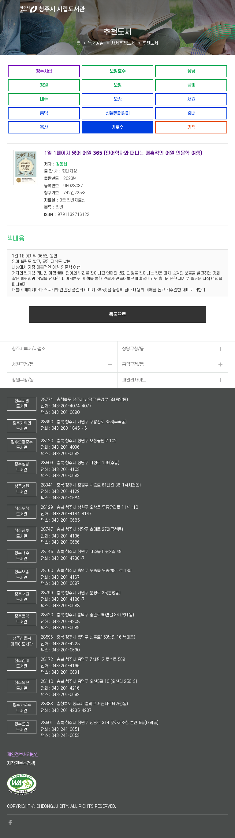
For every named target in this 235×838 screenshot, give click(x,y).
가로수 (117, 127)
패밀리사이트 (134, 380)
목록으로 (117, 314)
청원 (44, 85)
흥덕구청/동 (133, 364)
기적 (191, 127)
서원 (191, 99)
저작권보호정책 (21, 763)
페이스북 (10, 822)
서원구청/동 (23, 364)
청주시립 (44, 71)
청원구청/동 (23, 380)
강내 (191, 113)
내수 (44, 99)
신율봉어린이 (117, 113)
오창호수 (117, 71)
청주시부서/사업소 (29, 349)
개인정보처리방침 (23, 754)
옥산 (44, 127)
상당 (191, 71)
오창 (117, 85)
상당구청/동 (133, 349)
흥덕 (44, 113)
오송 (117, 99)
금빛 (191, 85)
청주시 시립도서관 (126, 9)
